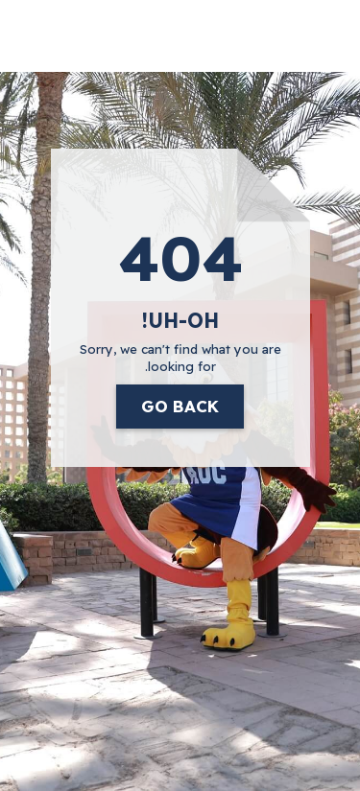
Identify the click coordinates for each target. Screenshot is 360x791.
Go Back (180, 406)
